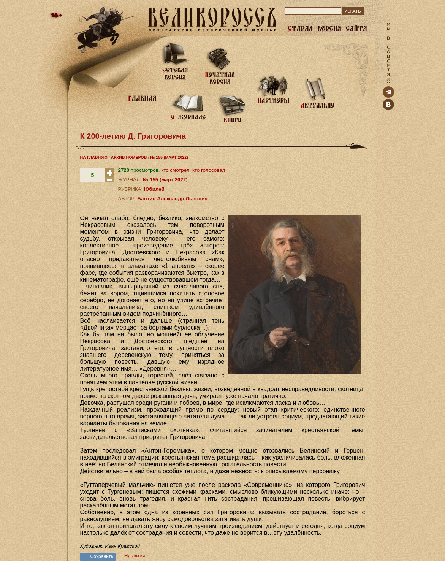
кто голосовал (208, 170)
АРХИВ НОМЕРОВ (129, 157)
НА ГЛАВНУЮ (94, 157)
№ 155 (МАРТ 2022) (169, 157)
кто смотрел (175, 170)
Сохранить (102, 556)
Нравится (135, 555)
